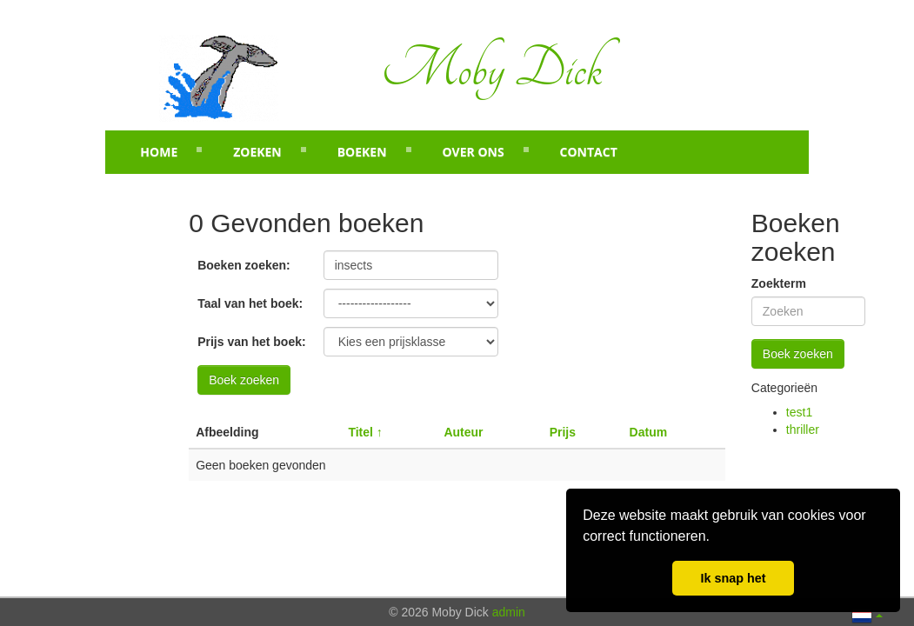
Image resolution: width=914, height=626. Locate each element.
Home (158, 151)
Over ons (473, 151)
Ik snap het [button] (732, 578)
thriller (802, 429)
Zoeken (257, 151)
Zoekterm (778, 283)
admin (508, 612)
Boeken (362, 151)
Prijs (563, 432)
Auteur (463, 432)
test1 (799, 412)
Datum (649, 432)
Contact (588, 151)
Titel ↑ (365, 432)
